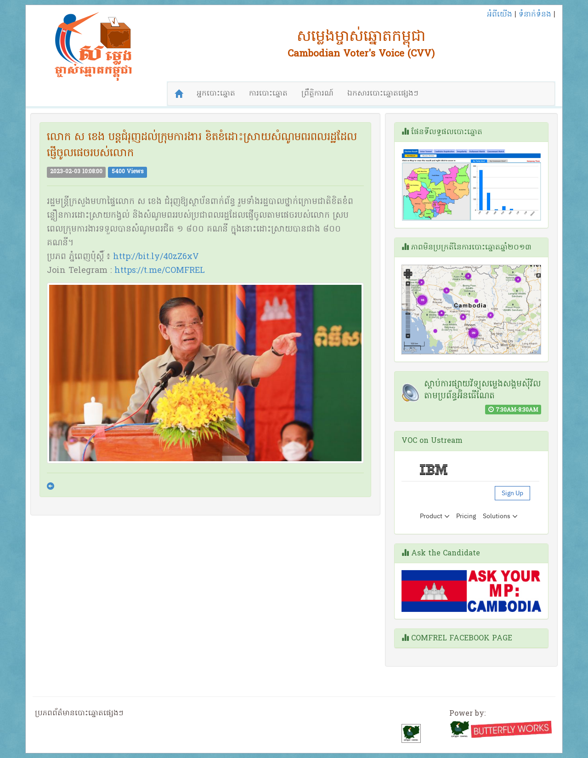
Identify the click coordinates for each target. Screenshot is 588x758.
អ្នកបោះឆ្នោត (216, 93)
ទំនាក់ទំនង (535, 14)
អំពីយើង (499, 14)
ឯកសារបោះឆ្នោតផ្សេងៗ (382, 93)
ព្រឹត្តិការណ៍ (317, 93)
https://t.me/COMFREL (159, 271)
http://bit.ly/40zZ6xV (156, 257)
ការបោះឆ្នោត (268, 93)
